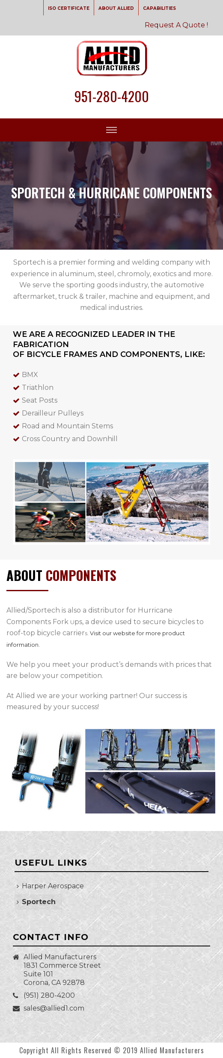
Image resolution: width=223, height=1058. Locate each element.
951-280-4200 (111, 96)
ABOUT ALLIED (116, 8)
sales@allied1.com (54, 1008)
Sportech (36, 902)
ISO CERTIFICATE (68, 8)
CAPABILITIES (159, 8)
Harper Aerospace (50, 886)
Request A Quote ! (176, 25)
